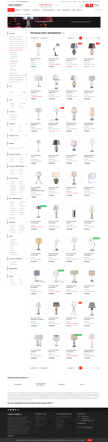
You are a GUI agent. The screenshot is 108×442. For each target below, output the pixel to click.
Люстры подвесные (15, 37)
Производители (59, 426)
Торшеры (13, 73)
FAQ (85, 1)
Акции (58, 10)
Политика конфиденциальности (63, 416)
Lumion (33, 62)
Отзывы (73, 10)
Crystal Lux (34, 193)
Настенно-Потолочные (16, 48)
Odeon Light (34, 159)
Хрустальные (13, 63)
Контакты (79, 10)
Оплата (37, 420)
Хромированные (14, 61)
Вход (91, 1)
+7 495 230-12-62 (45, 5)
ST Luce (86, 225)
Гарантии (58, 418)
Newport (68, 191)
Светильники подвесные (17, 41)
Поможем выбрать (39, 424)
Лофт (11, 67)
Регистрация (97, 1)
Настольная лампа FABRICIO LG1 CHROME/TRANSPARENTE (38, 189)
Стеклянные (13, 65)
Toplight (33, 225)
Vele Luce (86, 322)
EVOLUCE (86, 257)
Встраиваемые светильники (17, 75)
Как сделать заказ (39, 416)
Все (99, 38)
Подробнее (10, 435)
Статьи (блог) (59, 424)
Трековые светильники (16, 79)
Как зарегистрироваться (40, 418)
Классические (13, 54)
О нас (57, 428)
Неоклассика (13, 70)
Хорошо (90, 440)
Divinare (51, 354)
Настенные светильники (16, 45)
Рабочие (12, 59)
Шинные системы (15, 82)
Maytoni (86, 95)
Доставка (77, 1)
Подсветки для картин (16, 77)
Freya (67, 127)
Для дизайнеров (66, 10)
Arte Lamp (51, 62)
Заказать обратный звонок (46, 6)
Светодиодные (14, 57)
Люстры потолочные (16, 39)
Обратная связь (38, 426)
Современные (13, 52)
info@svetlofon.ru (68, 1)
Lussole (68, 322)
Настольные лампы (15, 50)
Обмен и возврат (60, 420)
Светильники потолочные (17, 43)
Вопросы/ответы (60, 422)
